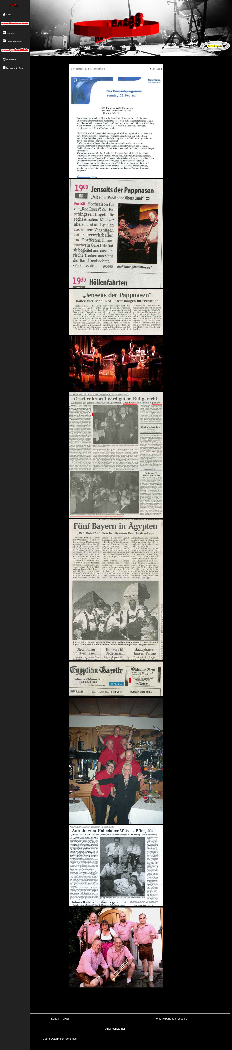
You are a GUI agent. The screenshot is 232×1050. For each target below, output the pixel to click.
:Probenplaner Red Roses (12, 67)
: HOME (7, 14)
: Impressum (8, 32)
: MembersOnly (9, 59)
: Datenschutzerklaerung (12, 41)
